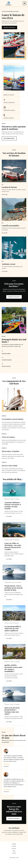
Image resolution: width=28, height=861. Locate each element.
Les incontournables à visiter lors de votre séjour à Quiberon (12, 628)
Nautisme (17, 539)
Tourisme (16, 623)
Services (14, 848)
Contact (14, 853)
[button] (14, 818)
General (17, 499)
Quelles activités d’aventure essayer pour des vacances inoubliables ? (13, 668)
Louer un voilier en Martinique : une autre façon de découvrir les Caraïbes (12, 546)
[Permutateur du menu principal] (24, 3)
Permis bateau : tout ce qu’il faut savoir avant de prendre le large (13, 588)
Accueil (14, 844)
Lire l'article (9, 516)
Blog (14, 850)
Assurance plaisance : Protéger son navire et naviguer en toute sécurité (12, 505)
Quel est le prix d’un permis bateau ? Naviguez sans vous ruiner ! (11, 711)
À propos (14, 846)
